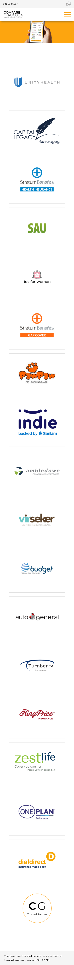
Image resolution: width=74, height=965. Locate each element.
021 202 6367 (10, 3)
